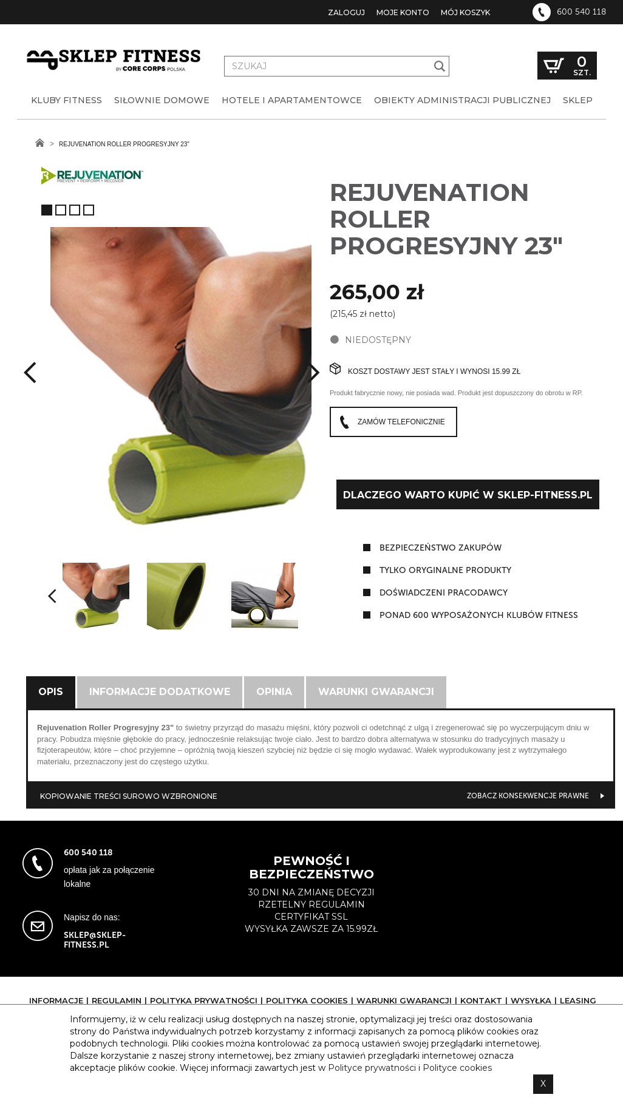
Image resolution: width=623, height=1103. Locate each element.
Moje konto (402, 12)
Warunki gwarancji (376, 691)
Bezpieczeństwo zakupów (441, 548)
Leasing (578, 1000)
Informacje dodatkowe (159, 691)
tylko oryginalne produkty (445, 570)
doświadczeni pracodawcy (444, 593)
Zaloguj (346, 12)
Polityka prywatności (203, 1000)
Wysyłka (531, 1000)
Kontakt (481, 1000)
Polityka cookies (307, 1000)
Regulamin (116, 1000)
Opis (50, 691)
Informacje (56, 1000)
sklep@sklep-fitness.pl (95, 939)
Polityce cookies (457, 1067)
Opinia (274, 691)
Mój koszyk (465, 12)
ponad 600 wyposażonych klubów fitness (479, 615)
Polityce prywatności (372, 1067)
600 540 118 (581, 12)
